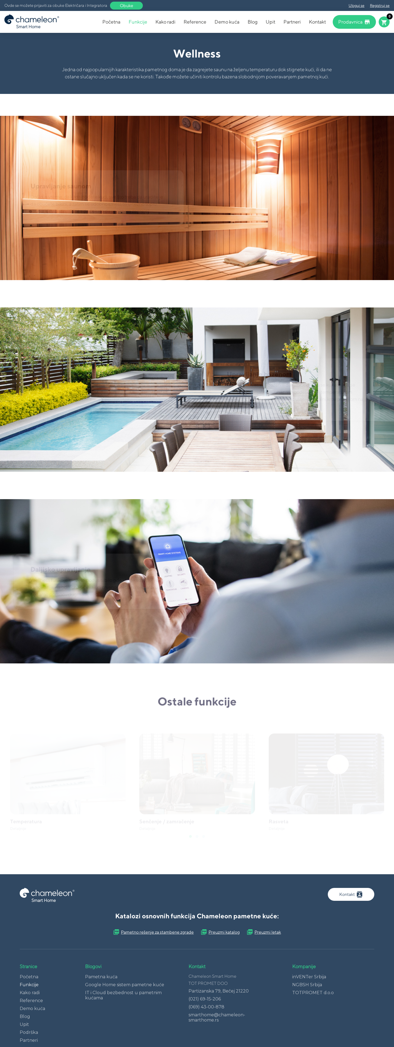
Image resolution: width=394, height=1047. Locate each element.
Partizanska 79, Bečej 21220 (219, 991)
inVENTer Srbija (309, 976)
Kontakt (317, 22)
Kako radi (165, 22)
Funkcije (138, 22)
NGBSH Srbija (307, 984)
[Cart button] (384, 21)
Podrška (29, 1032)
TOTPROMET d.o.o (313, 992)
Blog (252, 22)
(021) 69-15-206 (205, 999)
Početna (111, 22)
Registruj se (380, 5)
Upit (270, 22)
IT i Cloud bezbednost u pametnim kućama (123, 995)
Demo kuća (227, 22)
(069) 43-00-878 (206, 1006)
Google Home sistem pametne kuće (124, 984)
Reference (195, 22)
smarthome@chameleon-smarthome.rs (217, 1017)
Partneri (292, 22)
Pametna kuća (101, 976)
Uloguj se (356, 5)
